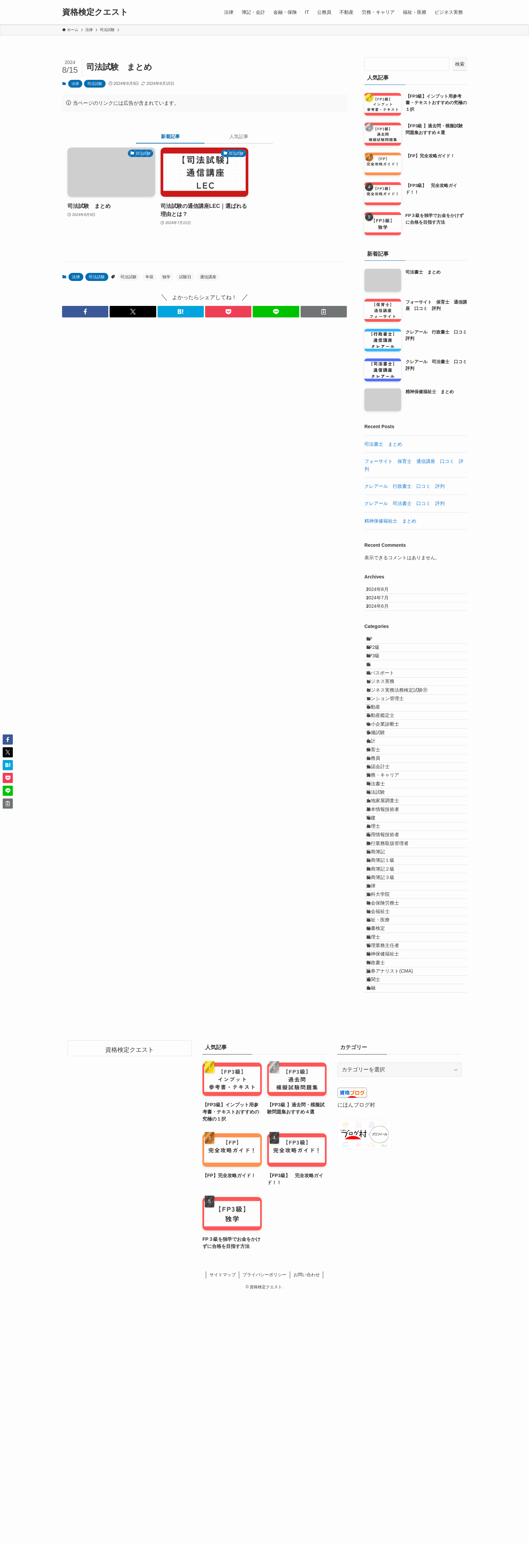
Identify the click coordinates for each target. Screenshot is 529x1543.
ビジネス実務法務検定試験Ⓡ (403, 742)
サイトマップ (223, 1521)
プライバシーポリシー (264, 1521)
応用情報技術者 (389, 980)
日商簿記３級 (387, 1050)
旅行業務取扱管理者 (394, 994)
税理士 (380, 1148)
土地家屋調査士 (389, 924)
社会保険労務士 (389, 1092)
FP (376, 658)
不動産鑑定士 (387, 784)
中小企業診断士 (389, 798)
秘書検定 (382, 1134)
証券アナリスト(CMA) (396, 1204)
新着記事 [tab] (170, 136)
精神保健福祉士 (389, 1176)
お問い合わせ (307, 1521)
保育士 (380, 840)
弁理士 (380, 966)
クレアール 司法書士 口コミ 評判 (404, 503)
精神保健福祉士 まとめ (390, 521)
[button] (85, 311)
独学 (166, 277)
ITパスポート (386, 714)
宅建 (377, 952)
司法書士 (382, 896)
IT (375, 700)
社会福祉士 (384, 1106)
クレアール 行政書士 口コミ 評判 (404, 486)
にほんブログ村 (356, 1352)
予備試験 (382, 812)
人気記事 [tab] (238, 136)
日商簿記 (382, 1008)
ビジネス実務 (387, 728)
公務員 (380, 854)
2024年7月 (382, 605)
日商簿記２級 (387, 1036)
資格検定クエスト (95, 12)
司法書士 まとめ (383, 444)
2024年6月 (382, 620)
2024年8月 (382, 592)
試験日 (185, 277)
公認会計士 (384, 868)
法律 (75, 84)
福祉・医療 (384, 1120)
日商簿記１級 (387, 1022)
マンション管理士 (392, 756)
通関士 (380, 1218)
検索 (460, 64)
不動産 (380, 770)
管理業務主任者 (389, 1162)
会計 (377, 826)
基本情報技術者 (389, 938)
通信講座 (208, 277)
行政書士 (382, 1190)
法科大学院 (384, 1078)
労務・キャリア (389, 882)
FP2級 (379, 672)
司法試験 (94, 84)
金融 (377, 1232)
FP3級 (379, 686)
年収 (149, 277)
